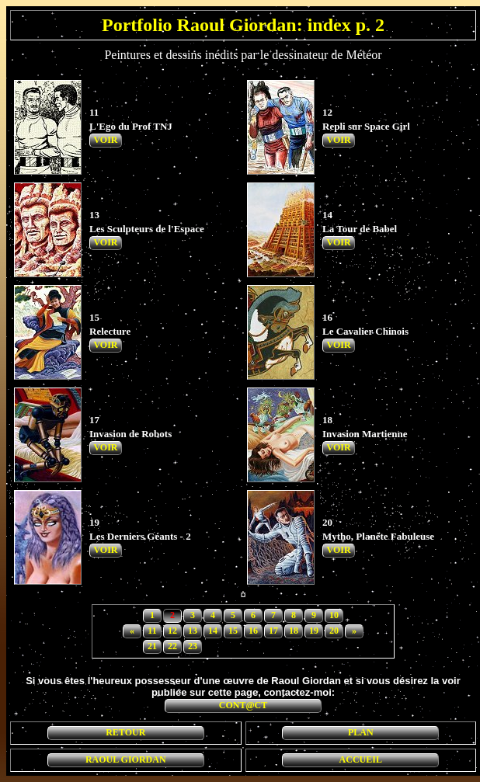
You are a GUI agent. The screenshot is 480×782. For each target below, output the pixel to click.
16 (253, 630)
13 (192, 630)
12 (172, 630)
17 (273, 630)
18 (293, 630)
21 (152, 646)
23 (192, 646)
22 (172, 646)
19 (313, 630)
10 (334, 615)
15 (233, 630)
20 (334, 630)
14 (212, 630)
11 (152, 630)
